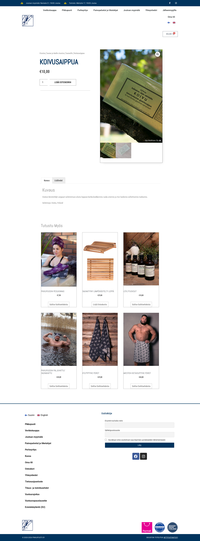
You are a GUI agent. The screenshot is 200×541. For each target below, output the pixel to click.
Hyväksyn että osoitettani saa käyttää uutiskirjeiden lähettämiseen (135, 440)
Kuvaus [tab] (47, 180)
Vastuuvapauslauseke (36, 500)
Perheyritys (83, 10)
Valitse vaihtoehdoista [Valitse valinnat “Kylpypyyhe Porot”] (100, 386)
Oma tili (171, 17)
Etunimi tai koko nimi (114, 421)
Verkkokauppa (49, 10)
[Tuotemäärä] (44, 82)
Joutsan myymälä (131, 10)
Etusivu (42, 53)
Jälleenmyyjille (169, 10)
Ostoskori (29, 468)
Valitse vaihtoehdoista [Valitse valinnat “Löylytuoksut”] (141, 304)
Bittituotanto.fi (171, 538)
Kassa (28, 456)
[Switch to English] (42, 415)
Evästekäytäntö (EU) (35, 507)
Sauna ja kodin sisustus (55, 53)
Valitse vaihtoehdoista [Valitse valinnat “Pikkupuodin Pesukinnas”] (59, 304)
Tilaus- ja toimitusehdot (37, 488)
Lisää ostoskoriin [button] (100, 304)
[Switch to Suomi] (168, 22)
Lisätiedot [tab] (58, 180)
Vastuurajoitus (32, 494)
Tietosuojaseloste (34, 481)
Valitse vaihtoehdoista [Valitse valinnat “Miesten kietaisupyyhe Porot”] (141, 386)
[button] (157, 54)
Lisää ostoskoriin (62, 82)
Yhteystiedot (151, 10)
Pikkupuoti (67, 10)
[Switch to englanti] (174, 22)
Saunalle (69, 53)
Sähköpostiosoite (112, 430)
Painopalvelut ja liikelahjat (105, 10)
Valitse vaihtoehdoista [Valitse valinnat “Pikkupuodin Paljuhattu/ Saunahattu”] (59, 386)
